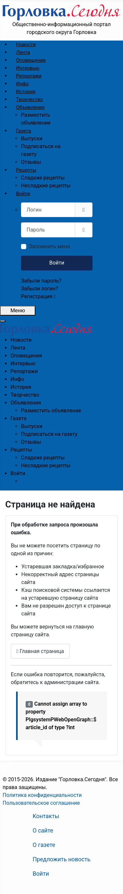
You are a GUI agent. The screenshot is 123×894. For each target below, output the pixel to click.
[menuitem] (25, 44)
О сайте (43, 830)
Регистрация (38, 296)
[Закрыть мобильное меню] (2, 321)
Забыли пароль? (41, 281)
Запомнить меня (49, 246)
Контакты (46, 816)
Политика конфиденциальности (42, 795)
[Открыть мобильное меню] (17, 311)
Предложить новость (62, 859)
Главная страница (40, 651)
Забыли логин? (39, 288)
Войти (56, 263)
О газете (44, 845)
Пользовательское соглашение (41, 803)
